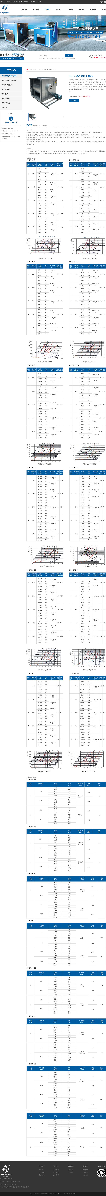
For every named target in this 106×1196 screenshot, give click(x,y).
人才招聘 (85, 1172)
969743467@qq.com (10, 134)
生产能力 (58, 9)
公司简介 (41, 1170)
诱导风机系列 (6, 103)
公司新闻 (71, 1170)
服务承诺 (56, 1175)
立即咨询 (73, 100)
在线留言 (85, 1175)
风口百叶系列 (6, 89)
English (103, 9)
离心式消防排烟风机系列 (53, 58)
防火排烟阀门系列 (7, 85)
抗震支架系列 (6, 98)
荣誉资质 (41, 1175)
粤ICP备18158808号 (71, 1193)
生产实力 (56, 1172)
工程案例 (70, 9)
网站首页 (24, 9)
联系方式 (85, 1170)
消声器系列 (5, 94)
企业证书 (41, 1172)
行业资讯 (71, 1172)
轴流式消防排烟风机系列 (68, 58)
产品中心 (47, 9)
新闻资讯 (81, 9)
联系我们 (93, 9)
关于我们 (36, 9)
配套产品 (4, 107)
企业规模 (56, 1170)
